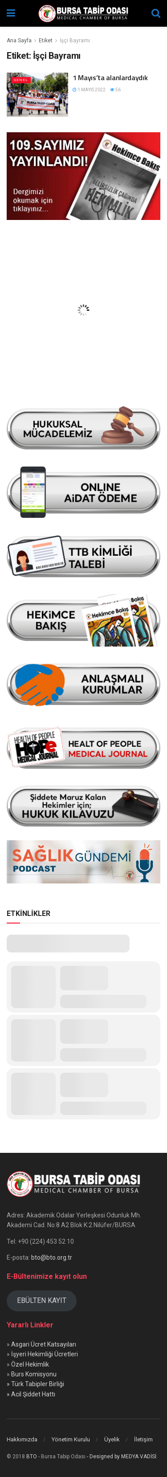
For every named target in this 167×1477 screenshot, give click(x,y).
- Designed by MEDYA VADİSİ (121, 1456)
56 (115, 89)
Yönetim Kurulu (71, 1439)
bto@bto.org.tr (51, 1257)
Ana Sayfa (19, 40)
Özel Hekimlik (30, 1364)
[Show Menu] (11, 13)
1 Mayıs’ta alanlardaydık (110, 77)
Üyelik (112, 1439)
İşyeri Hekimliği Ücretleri (44, 1354)
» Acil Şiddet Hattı (31, 1394)
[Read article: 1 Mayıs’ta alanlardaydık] (37, 95)
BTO (31, 1456)
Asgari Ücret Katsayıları (43, 1344)
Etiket (46, 40)
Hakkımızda (22, 1439)
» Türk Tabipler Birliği (35, 1383)
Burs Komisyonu (34, 1374)
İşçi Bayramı (75, 40)
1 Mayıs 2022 (89, 89)
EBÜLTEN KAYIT (41, 1300)
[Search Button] (155, 13)
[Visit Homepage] (83, 13)
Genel (21, 80)
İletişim (143, 1439)
